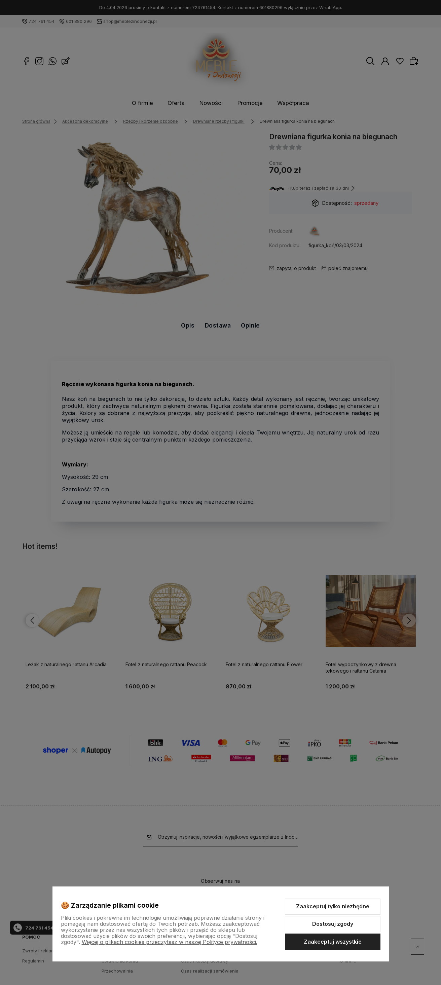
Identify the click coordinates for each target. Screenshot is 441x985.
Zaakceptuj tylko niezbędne (332, 906)
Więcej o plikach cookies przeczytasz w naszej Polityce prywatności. (169, 942)
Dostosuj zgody (332, 923)
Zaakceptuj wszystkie (333, 941)
